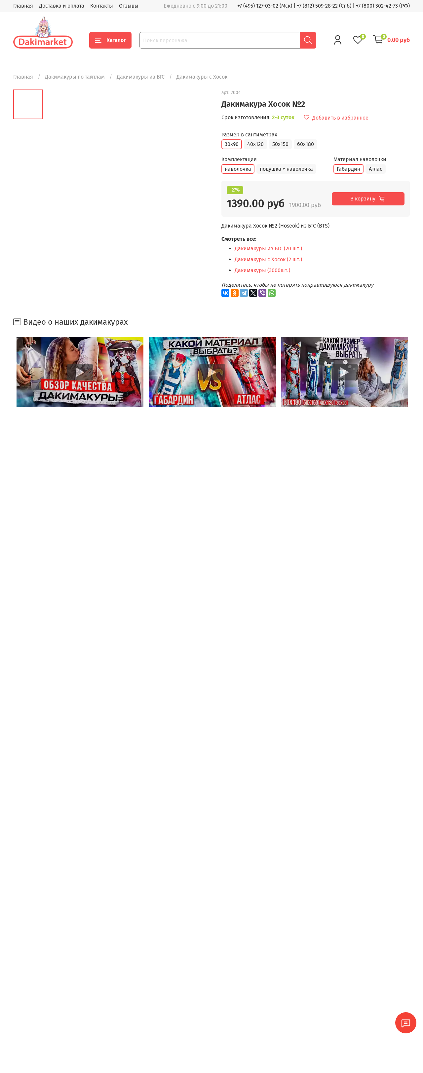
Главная (23, 6)
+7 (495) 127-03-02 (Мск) (264, 6)
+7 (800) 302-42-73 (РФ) (383, 6)
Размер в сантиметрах (249, 134)
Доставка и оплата (61, 6)
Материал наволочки (359, 159)
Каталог (110, 40)
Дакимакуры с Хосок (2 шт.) (268, 259)
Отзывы (128, 6)
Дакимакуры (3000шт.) (262, 270)
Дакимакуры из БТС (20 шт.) (268, 248)
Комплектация (239, 159)
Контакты (101, 6)
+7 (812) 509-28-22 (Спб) (324, 6)
